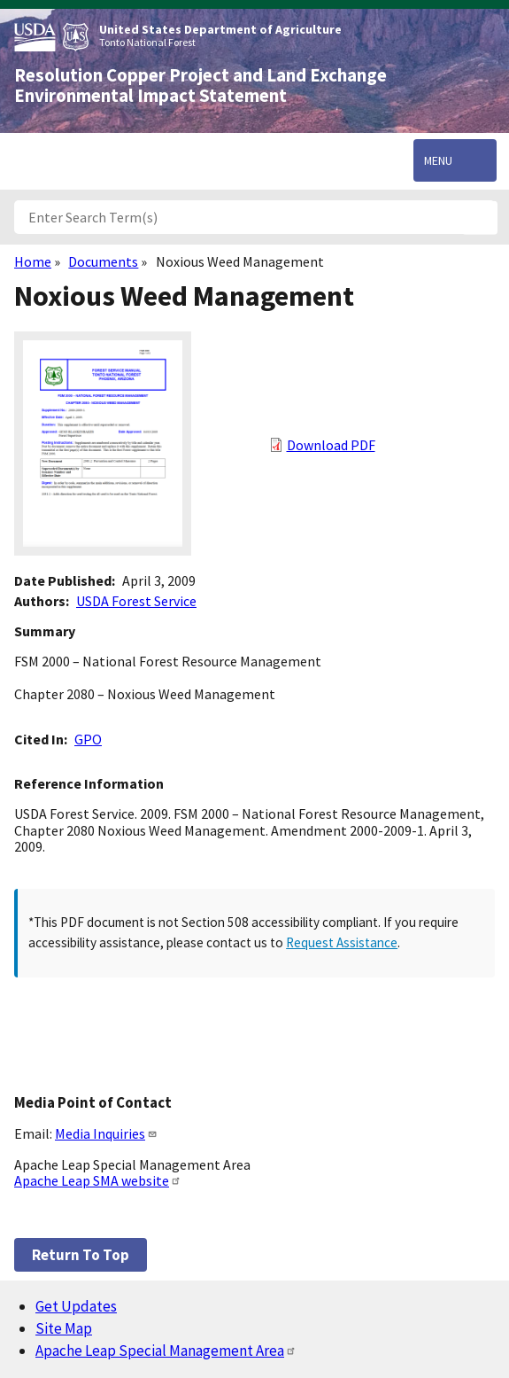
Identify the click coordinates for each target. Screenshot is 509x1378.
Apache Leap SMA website (97, 1180)
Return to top (80, 1255)
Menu (438, 160)
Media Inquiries (106, 1133)
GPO (88, 739)
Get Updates (76, 1306)
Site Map (63, 1328)
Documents (103, 261)
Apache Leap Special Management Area (166, 1350)
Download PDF (331, 445)
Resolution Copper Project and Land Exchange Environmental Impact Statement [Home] (200, 85)
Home (32, 261)
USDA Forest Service (136, 601)
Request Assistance (341, 942)
